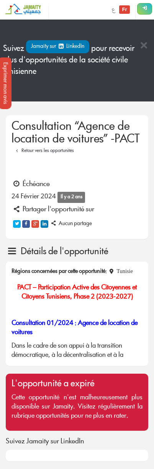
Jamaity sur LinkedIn (57, 46)
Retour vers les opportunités (44, 151)
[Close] (143, 46)
